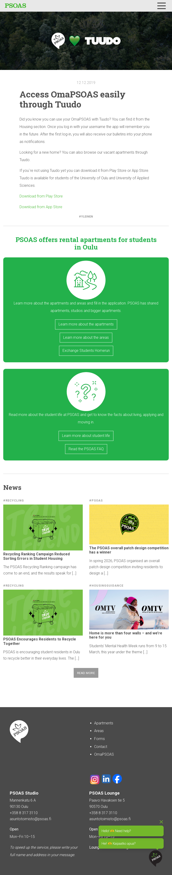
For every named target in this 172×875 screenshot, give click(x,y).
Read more (86, 673)
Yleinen (87, 216)
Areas (99, 731)
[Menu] (161, 5)
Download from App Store (41, 207)
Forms (99, 739)
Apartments (103, 723)
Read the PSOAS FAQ (86, 449)
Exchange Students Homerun (86, 350)
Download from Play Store (41, 196)
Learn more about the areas (86, 337)
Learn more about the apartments (86, 324)
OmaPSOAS (104, 754)
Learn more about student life (86, 435)
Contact (100, 746)
